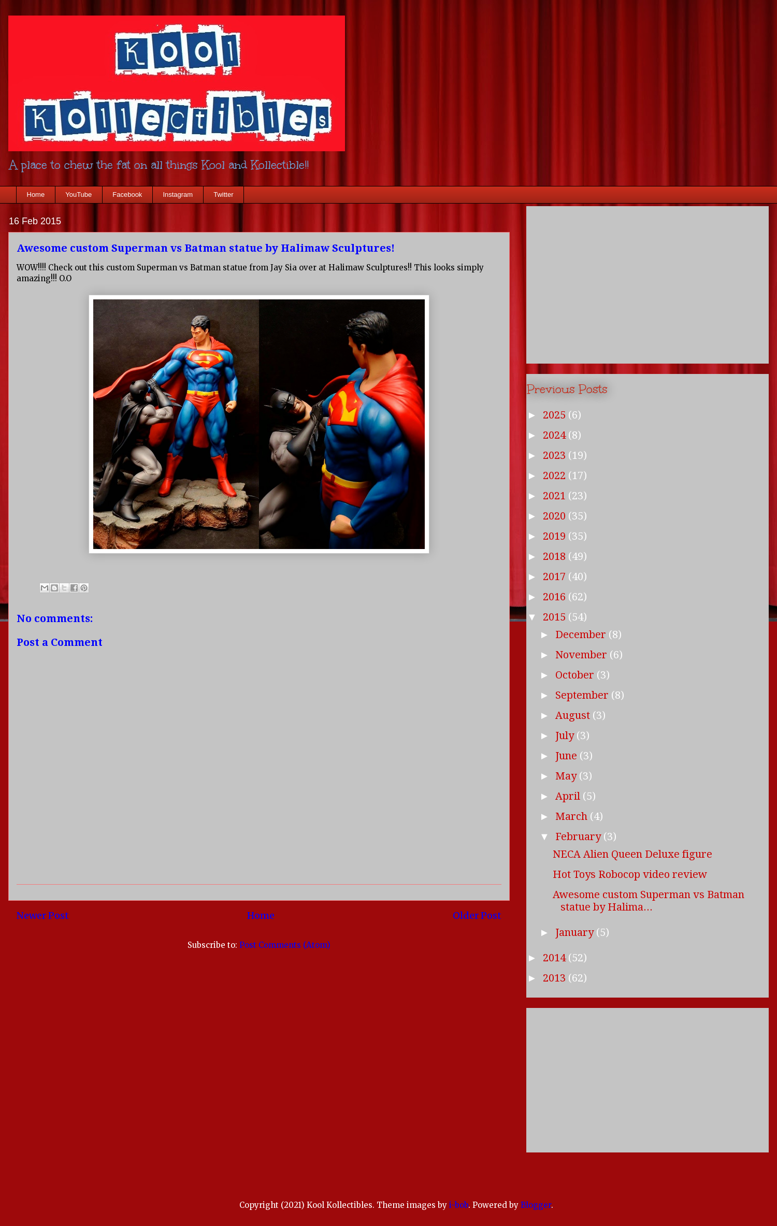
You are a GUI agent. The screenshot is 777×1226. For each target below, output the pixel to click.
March (572, 816)
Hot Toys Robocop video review (630, 874)
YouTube (78, 194)
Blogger (536, 1205)
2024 (555, 435)
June (567, 755)
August (574, 715)
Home (36, 194)
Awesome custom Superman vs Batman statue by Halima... (648, 900)
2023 (555, 455)
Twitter (223, 194)
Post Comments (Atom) (284, 945)
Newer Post (43, 915)
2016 (555, 596)
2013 (555, 978)
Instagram (178, 194)
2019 (555, 536)
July (566, 735)
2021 (555, 495)
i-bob (458, 1205)
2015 (555, 617)
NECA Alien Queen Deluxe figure (632, 854)
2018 (555, 556)
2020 (555, 516)
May (567, 776)
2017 (555, 576)
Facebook (127, 194)
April (569, 796)
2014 (555, 957)
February (579, 836)
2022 (555, 475)
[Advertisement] (647, 282)
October (576, 675)
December (582, 634)
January (575, 932)
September (583, 695)
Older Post (477, 915)
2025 (555, 415)
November (582, 654)
